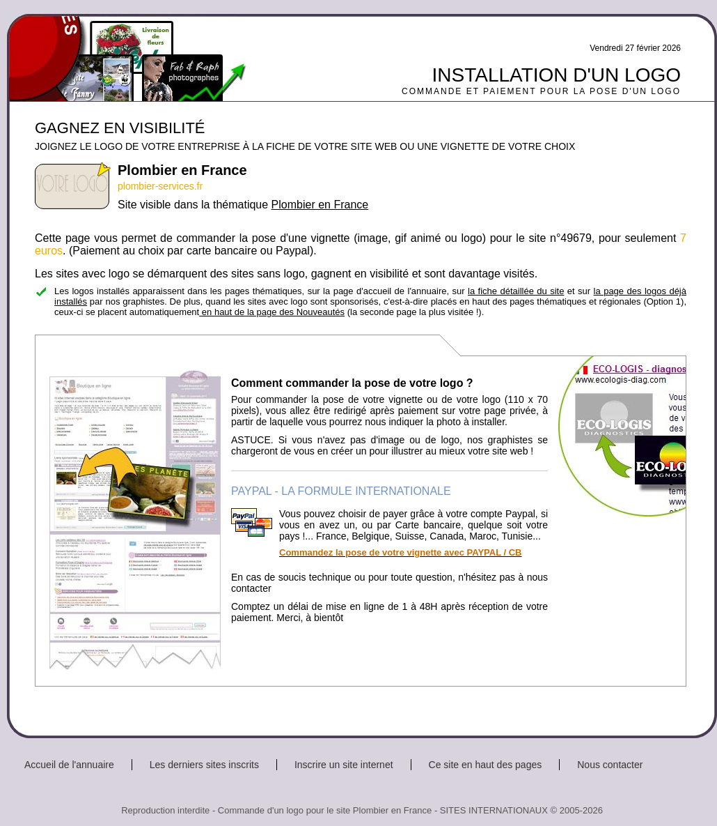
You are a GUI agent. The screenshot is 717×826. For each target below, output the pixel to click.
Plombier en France (320, 205)
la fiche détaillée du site (516, 291)
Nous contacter (610, 764)
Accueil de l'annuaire (69, 764)
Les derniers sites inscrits (204, 764)
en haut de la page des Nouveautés (272, 312)
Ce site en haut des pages (485, 764)
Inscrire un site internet (343, 764)
